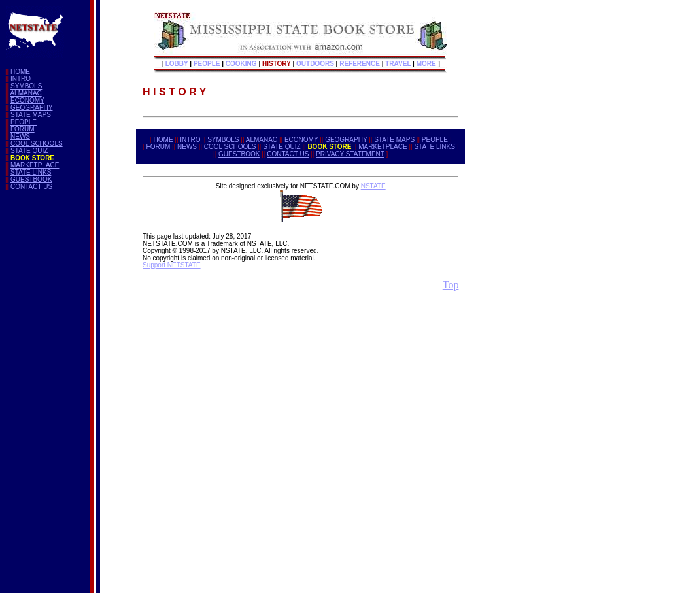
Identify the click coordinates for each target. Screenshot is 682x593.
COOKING (241, 63)
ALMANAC (25, 93)
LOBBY (176, 63)
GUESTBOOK (31, 179)
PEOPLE (23, 122)
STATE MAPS (30, 114)
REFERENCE (359, 63)
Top (451, 284)
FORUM (22, 129)
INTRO (20, 78)
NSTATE (373, 186)
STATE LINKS (30, 172)
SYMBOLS (26, 86)
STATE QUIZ (29, 150)
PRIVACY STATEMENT (350, 154)
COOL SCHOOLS (36, 143)
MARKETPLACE (34, 165)
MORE (426, 63)
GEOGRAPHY (31, 107)
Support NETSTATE (172, 265)
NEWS (20, 136)
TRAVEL (398, 63)
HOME (20, 71)
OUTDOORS (315, 63)
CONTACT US (31, 186)
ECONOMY (27, 100)
